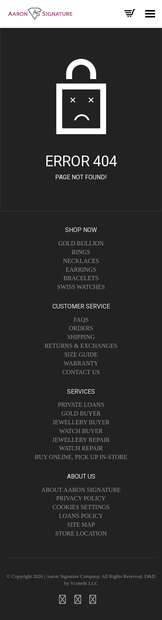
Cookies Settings (81, 507)
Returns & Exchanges (80, 345)
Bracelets (81, 278)
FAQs (81, 319)
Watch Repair (81, 448)
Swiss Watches (81, 287)
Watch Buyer (81, 431)
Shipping (81, 337)
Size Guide (81, 354)
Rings (81, 252)
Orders (81, 328)
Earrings (80, 269)
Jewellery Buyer (81, 422)
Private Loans (81, 404)
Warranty (81, 363)
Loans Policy (81, 516)
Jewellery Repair (81, 440)
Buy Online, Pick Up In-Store (81, 457)
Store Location (80, 533)
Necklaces (81, 261)
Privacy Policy (81, 498)
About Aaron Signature (81, 490)
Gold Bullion (81, 243)
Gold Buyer (81, 413)
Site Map (81, 524)
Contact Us (81, 372)
